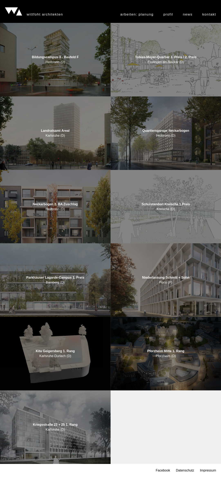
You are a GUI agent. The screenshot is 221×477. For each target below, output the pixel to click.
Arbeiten (137, 14)
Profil (168, 14)
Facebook (163, 470)
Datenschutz (185, 470)
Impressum (208, 470)
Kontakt (209, 14)
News (188, 14)
